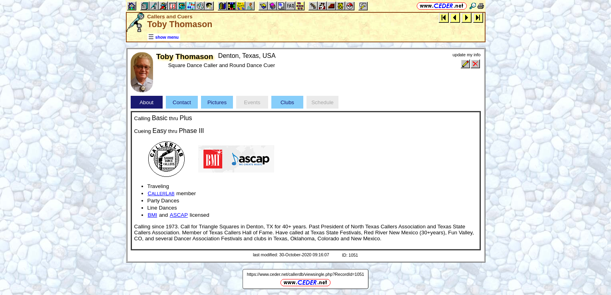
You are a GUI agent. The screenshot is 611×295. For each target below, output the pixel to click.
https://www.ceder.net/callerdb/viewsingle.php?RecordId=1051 (305, 274)
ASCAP (179, 215)
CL (161, 193)
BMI (152, 215)
